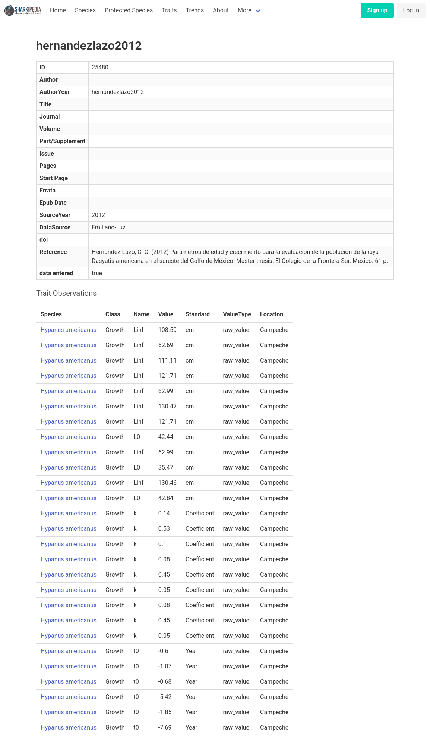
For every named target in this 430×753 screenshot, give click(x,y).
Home (58, 10)
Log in (411, 10)
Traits (169, 10)
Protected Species (129, 10)
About (221, 10)
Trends (195, 10)
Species (85, 10)
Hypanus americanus (69, 329)
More (245, 10)
